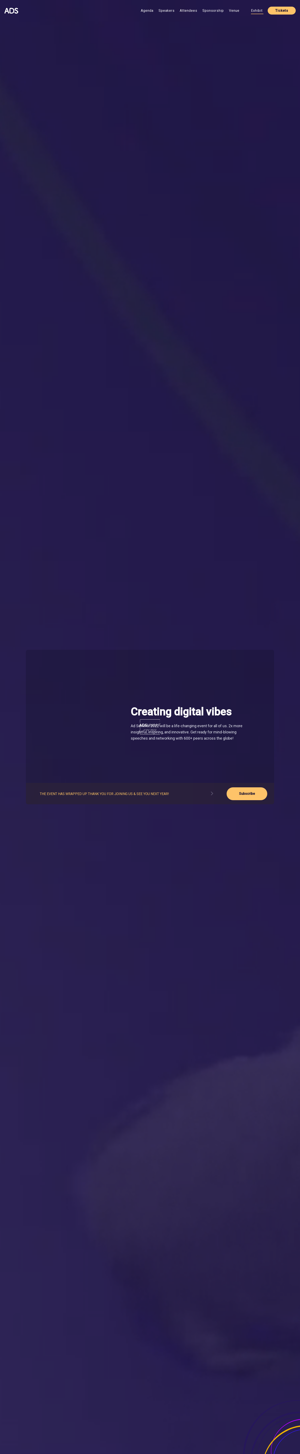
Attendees (188, 11)
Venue (234, 11)
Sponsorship (213, 11)
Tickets (281, 11)
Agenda (147, 11)
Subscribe (247, 794)
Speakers (167, 11)
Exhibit (257, 11)
